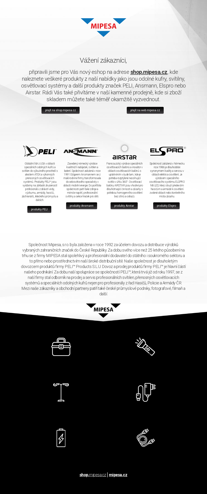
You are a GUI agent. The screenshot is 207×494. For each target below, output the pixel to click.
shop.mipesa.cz (148, 72)
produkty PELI (39, 209)
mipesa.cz (93, 474)
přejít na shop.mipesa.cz (60, 110)
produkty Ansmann (81, 205)
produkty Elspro (166, 205)
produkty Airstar (124, 205)
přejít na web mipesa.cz (145, 110)
